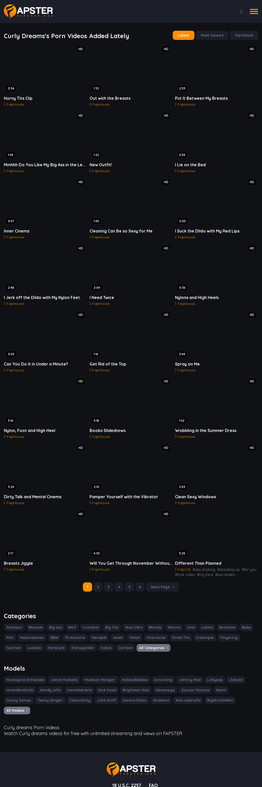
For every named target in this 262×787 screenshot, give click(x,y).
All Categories (127, 639)
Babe (240, 619)
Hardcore (34, 639)
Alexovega (156, 681)
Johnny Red (181, 671)
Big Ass (54, 619)
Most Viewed (213, 35)
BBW (53, 629)
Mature (172, 619)
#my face (202, 566)
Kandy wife (47, 681)
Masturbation (31, 629)
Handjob (97, 629)
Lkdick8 (226, 671)
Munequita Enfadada (23, 671)
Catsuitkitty (47, 691)
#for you (243, 561)
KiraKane (124, 691)
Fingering (221, 629)
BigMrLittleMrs (181, 691)
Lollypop (205, 671)
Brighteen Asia (127, 681)
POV (10, 629)
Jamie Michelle (60, 671)
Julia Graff (72, 691)
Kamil (209, 681)
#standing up (225, 561)
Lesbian (13, 639)
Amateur (13, 619)
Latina (203, 619)
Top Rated (244, 35)
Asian (115, 629)
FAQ (154, 764)
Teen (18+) (132, 619)
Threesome (73, 629)
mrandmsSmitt (18, 681)
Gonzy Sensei (232, 681)
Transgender (59, 639)
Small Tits (175, 629)
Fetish (132, 629)
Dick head (100, 681)
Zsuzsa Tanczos (184, 681)
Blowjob (34, 619)
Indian (81, 639)
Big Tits (110, 619)
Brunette (222, 619)
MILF (71, 619)
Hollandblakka (128, 671)
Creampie (198, 629)
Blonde (153, 619)
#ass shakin (221, 566)
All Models (211, 691)
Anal (188, 619)
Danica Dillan (98, 691)
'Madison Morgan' (95, 671)
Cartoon (100, 639)
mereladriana (74, 681)
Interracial (152, 629)
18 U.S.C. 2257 (126, 764)
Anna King (156, 671)
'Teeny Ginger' (18, 691)
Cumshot (90, 619)
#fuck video (184, 566)
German (242, 629)
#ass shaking (202, 561)
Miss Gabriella (150, 691)
